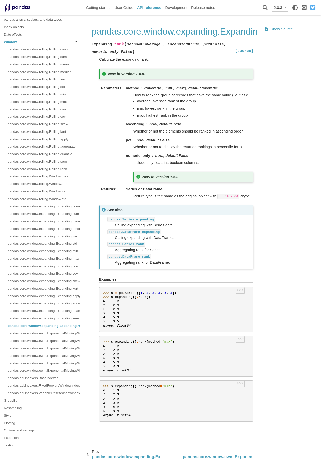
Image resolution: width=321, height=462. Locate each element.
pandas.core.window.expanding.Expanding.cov (43, 273)
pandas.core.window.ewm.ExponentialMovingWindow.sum (44, 341)
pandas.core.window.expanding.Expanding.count (44, 206)
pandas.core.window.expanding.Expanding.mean (44, 221)
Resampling (13, 408)
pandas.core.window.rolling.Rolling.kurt (37, 132)
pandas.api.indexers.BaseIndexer (33, 378)
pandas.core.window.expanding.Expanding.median (44, 229)
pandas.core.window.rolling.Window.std (37, 199)
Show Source (279, 29)
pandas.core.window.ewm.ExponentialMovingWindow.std (44, 348)
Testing (9, 445)
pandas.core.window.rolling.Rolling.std (36, 87)
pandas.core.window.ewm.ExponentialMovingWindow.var (44, 356)
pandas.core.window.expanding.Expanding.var (42, 236)
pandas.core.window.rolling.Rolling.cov (37, 116)
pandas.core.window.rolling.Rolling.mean (38, 64)
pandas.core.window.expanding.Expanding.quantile (44, 311)
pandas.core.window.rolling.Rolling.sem (37, 161)
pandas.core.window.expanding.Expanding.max (43, 258)
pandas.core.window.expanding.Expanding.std (42, 243)
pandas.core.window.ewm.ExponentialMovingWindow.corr (44, 363)
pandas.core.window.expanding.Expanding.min (43, 251)
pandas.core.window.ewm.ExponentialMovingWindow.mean (44, 333)
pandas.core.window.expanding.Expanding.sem (43, 318)
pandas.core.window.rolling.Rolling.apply (38, 139)
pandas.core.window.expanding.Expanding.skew (44, 281)
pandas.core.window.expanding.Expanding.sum (43, 214)
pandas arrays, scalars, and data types (33, 19)
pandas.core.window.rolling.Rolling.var (36, 79)
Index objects (14, 27)
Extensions (12, 438)
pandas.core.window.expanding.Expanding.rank (44, 326)
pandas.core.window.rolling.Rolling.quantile (40, 154)
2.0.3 (278, 7)
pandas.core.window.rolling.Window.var (37, 191)
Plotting (9, 423)
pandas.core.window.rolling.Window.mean (39, 176)
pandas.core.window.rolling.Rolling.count (38, 49)
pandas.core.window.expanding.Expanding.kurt (43, 288)
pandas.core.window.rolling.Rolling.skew (38, 124)
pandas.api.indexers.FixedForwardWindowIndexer (44, 385)
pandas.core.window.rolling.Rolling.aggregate (42, 146)
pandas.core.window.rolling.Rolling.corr (37, 109)
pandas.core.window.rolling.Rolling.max (37, 102)
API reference (149, 7)
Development (176, 7)
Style (7, 415)
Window (10, 42)
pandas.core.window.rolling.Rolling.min (37, 94)
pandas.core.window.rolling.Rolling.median (39, 72)
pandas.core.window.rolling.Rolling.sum (37, 57)
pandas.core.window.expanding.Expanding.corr (43, 266)
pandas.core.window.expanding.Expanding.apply (44, 296)
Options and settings (19, 430)
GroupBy (10, 400)
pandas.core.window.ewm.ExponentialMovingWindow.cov (44, 370)
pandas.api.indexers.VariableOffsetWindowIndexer (44, 393)
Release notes (203, 7)
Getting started (98, 7)
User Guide (123, 7)
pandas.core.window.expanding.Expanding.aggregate (44, 303)
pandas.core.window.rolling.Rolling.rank (37, 169)
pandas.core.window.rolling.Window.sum (38, 184)
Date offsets (13, 34)
